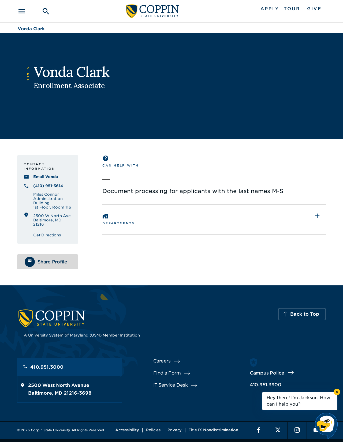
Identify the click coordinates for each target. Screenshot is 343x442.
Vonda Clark (31, 28)
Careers (162, 361)
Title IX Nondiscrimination (213, 430)
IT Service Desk (170, 385)
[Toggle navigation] (25, 11)
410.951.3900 (265, 384)
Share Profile (52, 262)
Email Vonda (45, 177)
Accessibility (127, 430)
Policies (153, 430)
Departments (118, 223)
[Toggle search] (42, 11)
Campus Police (267, 373)
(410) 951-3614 (48, 186)
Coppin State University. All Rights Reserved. (68, 430)
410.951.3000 (47, 367)
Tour (292, 8)
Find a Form (167, 373)
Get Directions (47, 235)
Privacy (174, 430)
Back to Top (304, 314)
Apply (269, 8)
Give (314, 8)
